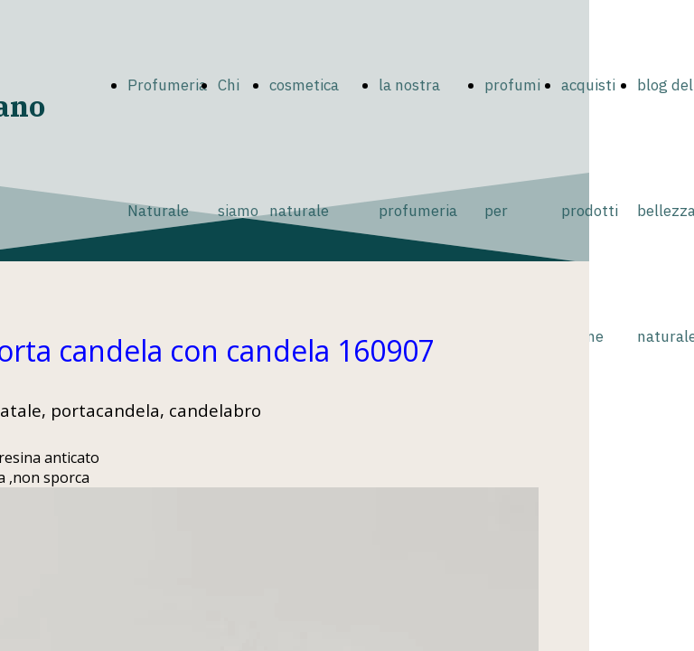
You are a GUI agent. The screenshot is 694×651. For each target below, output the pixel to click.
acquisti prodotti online (589, 210)
